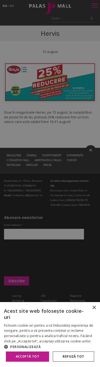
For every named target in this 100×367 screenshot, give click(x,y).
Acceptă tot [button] (27, 356)
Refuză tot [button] (73, 356)
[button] (50, 346)
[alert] (50, 183)
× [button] (94, 308)
